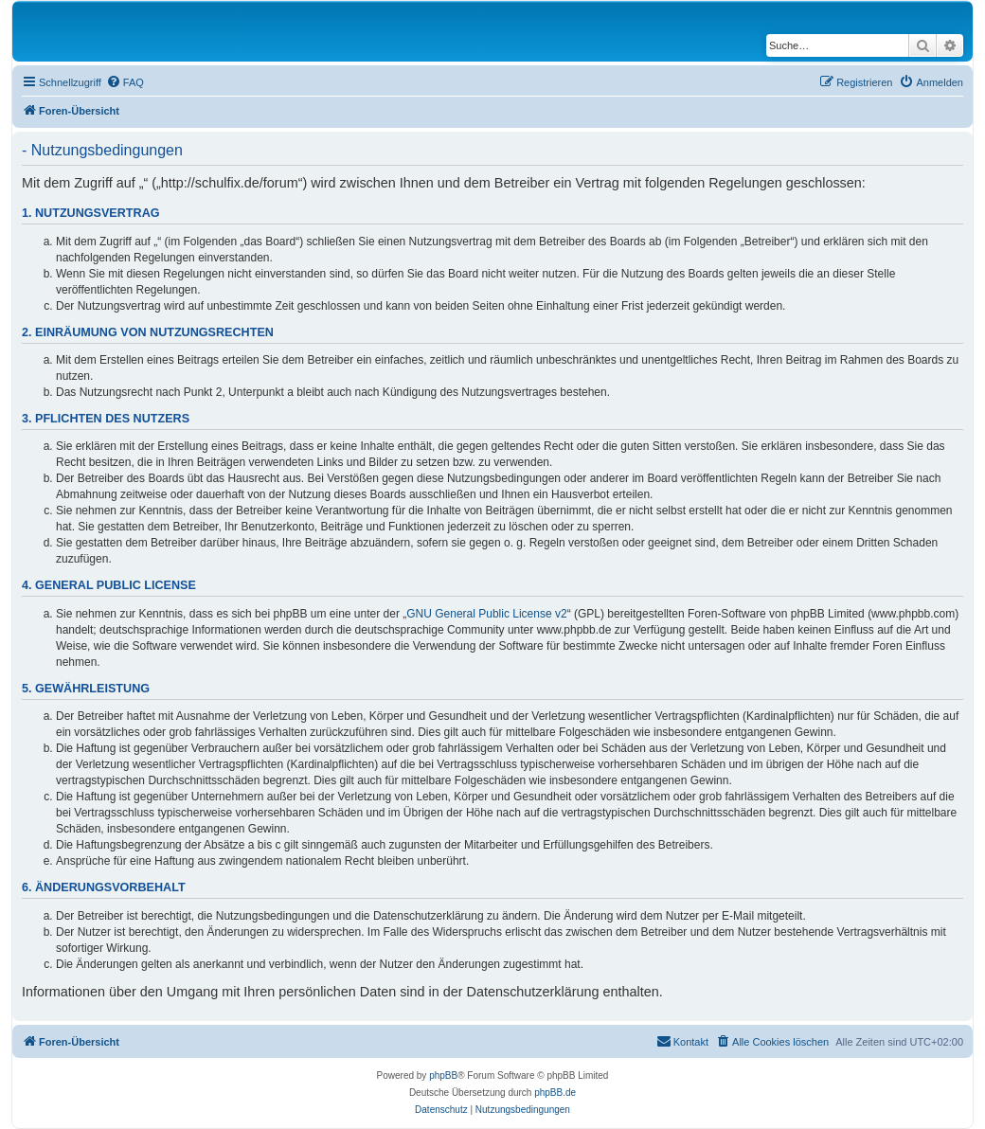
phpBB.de (555, 1092)
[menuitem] (125, 82)
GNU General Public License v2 (486, 613)
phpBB (443, 1075)
